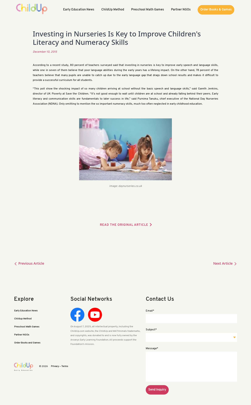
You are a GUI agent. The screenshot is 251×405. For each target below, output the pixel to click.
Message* (152, 348)
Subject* (151, 329)
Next (225, 263)
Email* (150, 310)
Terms (64, 366)
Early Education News (26, 310)
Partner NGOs (21, 335)
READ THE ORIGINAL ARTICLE (124, 225)
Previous (29, 263)
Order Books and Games (27, 343)
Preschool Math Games (26, 326)
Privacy (55, 366)
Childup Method (23, 318)
